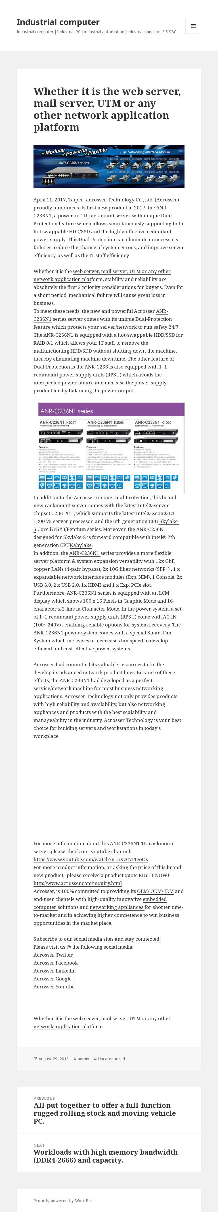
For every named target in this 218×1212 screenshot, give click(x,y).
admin (83, 1058)
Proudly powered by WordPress (65, 1200)
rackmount (101, 215)
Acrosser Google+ (53, 978)
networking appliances (117, 907)
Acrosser (166, 199)
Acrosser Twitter (53, 954)
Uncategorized (111, 1058)
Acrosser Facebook (55, 962)
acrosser (96, 199)
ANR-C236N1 (84, 553)
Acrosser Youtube (54, 986)
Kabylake (81, 545)
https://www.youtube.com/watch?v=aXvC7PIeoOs (90, 859)
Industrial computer (58, 21)
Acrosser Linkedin (54, 970)
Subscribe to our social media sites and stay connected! (97, 939)
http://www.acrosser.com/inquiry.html (77, 883)
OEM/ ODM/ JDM (155, 891)
